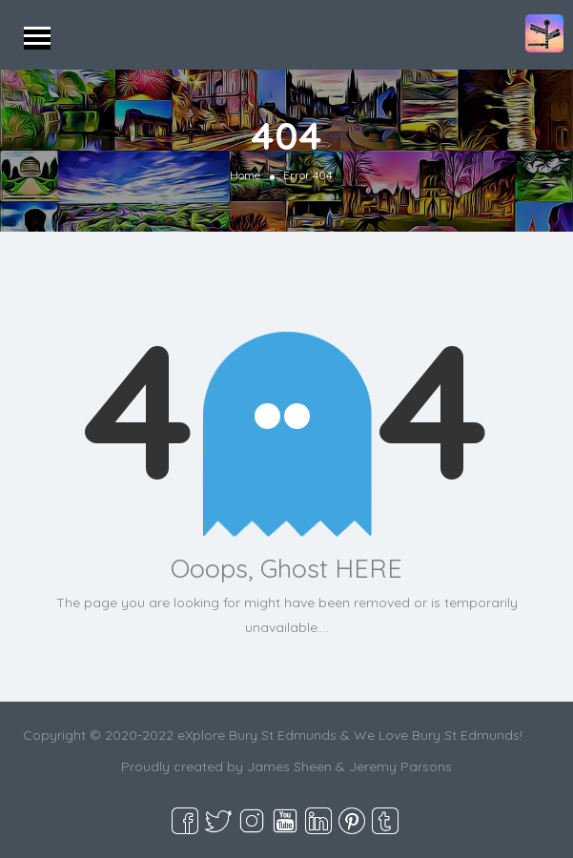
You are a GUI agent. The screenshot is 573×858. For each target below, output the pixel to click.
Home (245, 175)
